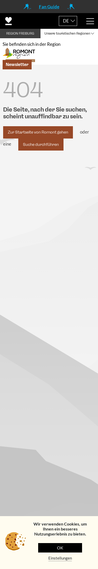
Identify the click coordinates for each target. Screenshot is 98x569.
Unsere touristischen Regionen (67, 33)
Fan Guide (49, 6)
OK (60, 547)
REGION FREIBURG (20, 33)
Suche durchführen (41, 144)
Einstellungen (60, 558)
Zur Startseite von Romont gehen (38, 132)
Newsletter (17, 64)
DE (66, 21)
